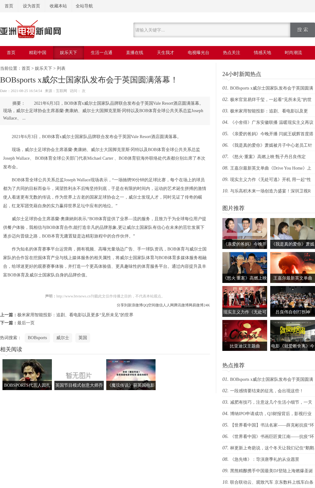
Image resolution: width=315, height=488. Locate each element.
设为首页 (31, 6)
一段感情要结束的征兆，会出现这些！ (267, 391)
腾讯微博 (181, 305)
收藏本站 (58, 6)
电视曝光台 (198, 52)
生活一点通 (101, 52)
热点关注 (231, 52)
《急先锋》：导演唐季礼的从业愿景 (264, 459)
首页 (9, 6)
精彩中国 (37, 52)
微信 (159, 305)
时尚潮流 (293, 52)
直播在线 (134, 52)
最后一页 (26, 323)
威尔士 (62, 337)
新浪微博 (135, 305)
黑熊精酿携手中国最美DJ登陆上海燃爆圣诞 (271, 471)
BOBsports (37, 337)
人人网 (168, 305)
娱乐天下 (68, 52)
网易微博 (196, 305)
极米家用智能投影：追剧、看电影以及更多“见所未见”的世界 (75, 315)
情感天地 (262, 52)
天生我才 (165, 52)
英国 (82, 337)
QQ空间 (149, 305)
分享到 (122, 305)
